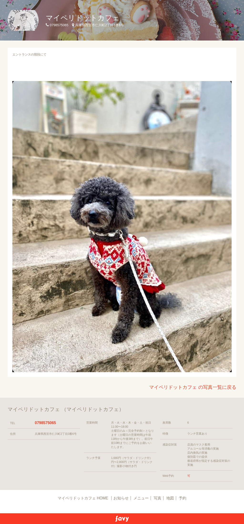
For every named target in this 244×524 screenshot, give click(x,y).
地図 (170, 498)
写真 (157, 498)
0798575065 (45, 423)
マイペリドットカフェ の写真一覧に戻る (192, 387)
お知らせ (121, 498)
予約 (182, 498)
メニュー (141, 498)
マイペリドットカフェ (83, 18)
